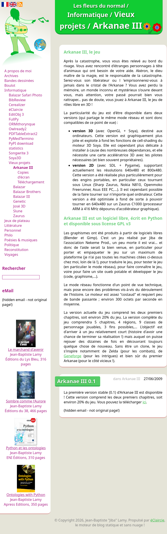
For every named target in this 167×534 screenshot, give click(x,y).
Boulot (9, 85)
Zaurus (19, 215)
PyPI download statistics (21, 146)
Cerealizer (17, 104)
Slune (17, 211)
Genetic (19, 201)
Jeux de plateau (17, 220)
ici (144, 402)
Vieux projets (19, 162)
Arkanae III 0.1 (76, 381)
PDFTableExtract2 (23, 133)
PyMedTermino (21, 138)
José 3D (19, 206)
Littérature (13, 225)
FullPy (13, 119)
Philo (8, 235)
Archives (11, 75)
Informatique (15, 90)
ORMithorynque (22, 124)
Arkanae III (23, 167)
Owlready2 (18, 128)
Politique (11, 244)
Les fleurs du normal (23, 62)
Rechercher (13, 268)
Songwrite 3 (19, 153)
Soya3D (15, 157)
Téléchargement (31, 182)
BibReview (17, 99)
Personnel (12, 230)
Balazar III (21, 196)
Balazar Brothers (27, 191)
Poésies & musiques (20, 240)
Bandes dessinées (19, 80)
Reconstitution (16, 249)
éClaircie (16, 109)
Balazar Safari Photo (25, 95)
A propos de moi (17, 71)
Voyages (11, 254)
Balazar (19, 186)
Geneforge (72, 356)
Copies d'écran (23, 175)
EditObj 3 (16, 114)
